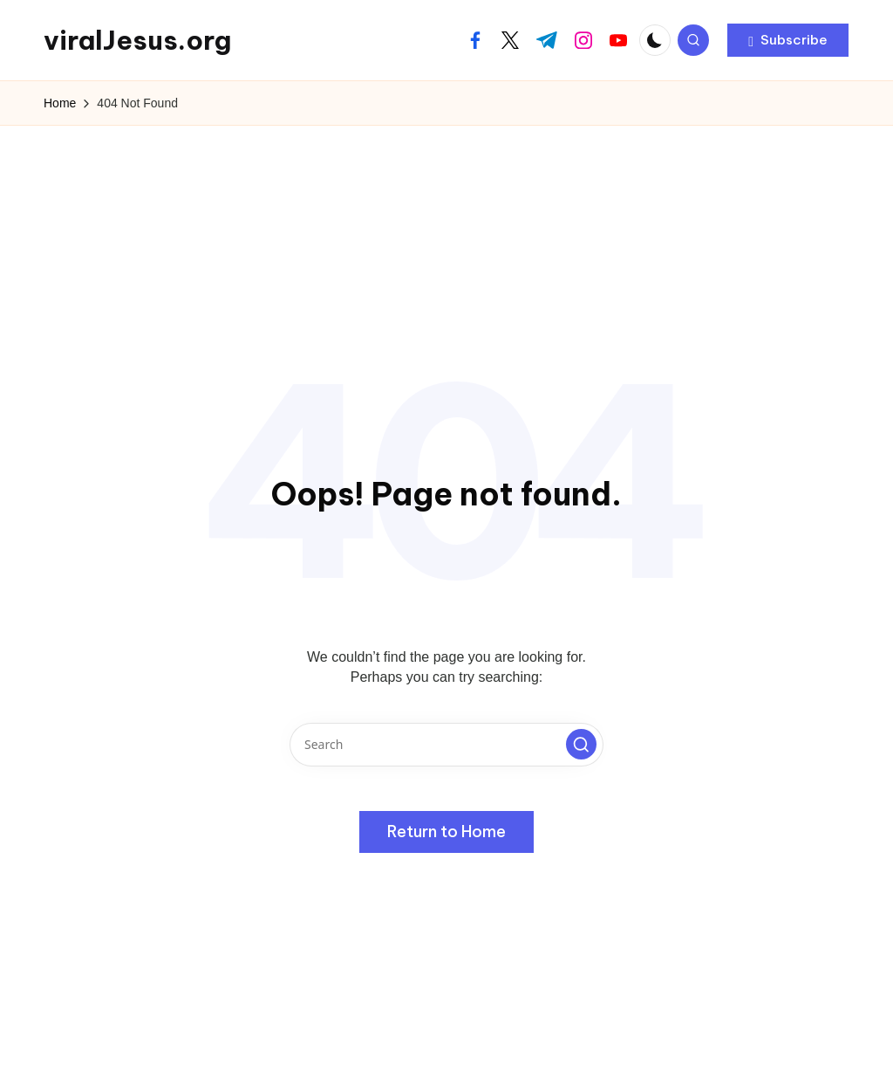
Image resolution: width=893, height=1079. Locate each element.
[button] (787, 40)
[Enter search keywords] (446, 744)
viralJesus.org (137, 40)
